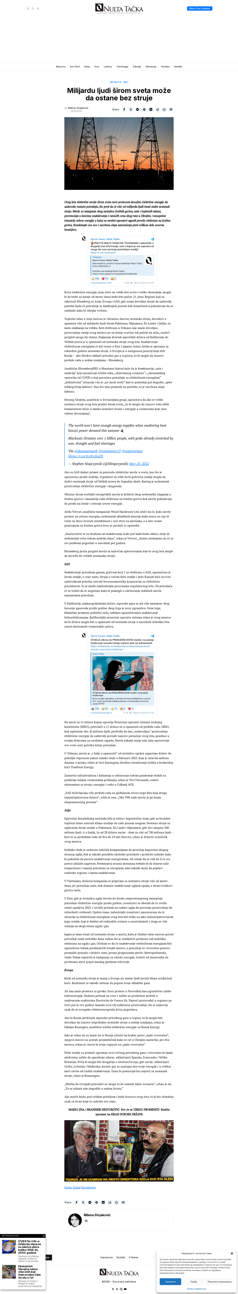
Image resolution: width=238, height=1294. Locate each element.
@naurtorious (132, 451)
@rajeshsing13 (110, 451)
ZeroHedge (88, 1187)
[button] (231, 1253)
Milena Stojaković (78, 107)
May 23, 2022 (139, 463)
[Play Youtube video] (119, 1151)
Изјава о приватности (196, 1288)
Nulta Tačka (72, 1187)
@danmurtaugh (86, 451)
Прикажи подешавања (219, 1281)
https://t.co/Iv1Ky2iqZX (85, 456)
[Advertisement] (119, 39)
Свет (126, 82)
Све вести (115, 82)
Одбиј (193, 1281)
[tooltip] (124, 109)
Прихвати (170, 1281)
